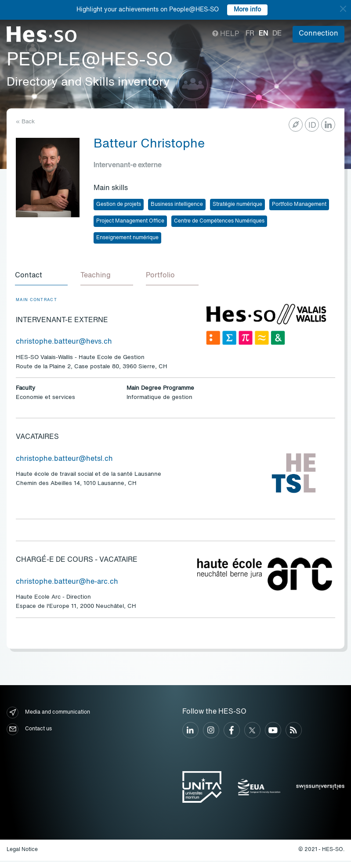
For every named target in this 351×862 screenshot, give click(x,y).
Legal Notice (22, 851)
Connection (318, 33)
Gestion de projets (118, 204)
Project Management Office (130, 221)
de (277, 33)
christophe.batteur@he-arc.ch (67, 583)
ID (312, 125)
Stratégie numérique (237, 204)
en (263, 33)
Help (225, 34)
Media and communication (48, 714)
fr (250, 33)
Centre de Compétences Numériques (219, 221)
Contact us (29, 730)
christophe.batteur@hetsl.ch (64, 460)
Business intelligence (177, 204)
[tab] (42, 277)
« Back (25, 122)
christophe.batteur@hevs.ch (64, 343)
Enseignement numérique (127, 238)
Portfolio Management (299, 204)
